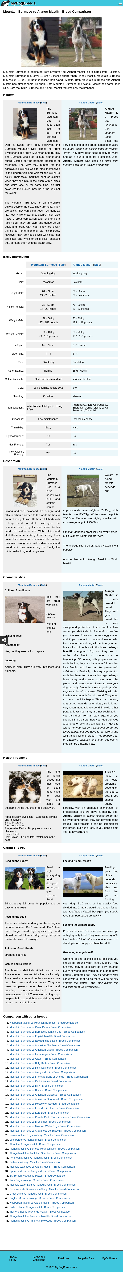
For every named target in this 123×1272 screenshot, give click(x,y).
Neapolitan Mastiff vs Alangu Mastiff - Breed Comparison (42, 1202)
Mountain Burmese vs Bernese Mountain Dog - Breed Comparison (47, 1031)
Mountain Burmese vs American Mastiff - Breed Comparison (44, 1049)
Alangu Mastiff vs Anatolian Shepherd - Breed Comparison (43, 1153)
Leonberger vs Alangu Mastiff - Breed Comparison (38, 1139)
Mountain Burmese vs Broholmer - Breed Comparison (40, 1121)
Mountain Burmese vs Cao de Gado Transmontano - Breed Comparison (50, 1117)
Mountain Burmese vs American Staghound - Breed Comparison (46, 1099)
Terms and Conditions (39, 1258)
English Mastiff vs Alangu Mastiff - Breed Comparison (40, 1198)
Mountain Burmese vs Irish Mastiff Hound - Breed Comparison (45, 1108)
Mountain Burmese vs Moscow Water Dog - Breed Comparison (45, 1126)
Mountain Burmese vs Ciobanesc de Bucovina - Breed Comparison (48, 1130)
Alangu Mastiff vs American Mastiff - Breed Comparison (41, 1216)
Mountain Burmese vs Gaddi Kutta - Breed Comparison (41, 1081)
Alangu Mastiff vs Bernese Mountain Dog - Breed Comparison (45, 1148)
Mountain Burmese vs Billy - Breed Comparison (36, 1085)
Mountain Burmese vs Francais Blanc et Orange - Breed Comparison (49, 1076)
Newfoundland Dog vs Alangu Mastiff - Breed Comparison (42, 1135)
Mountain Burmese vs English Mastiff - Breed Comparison (42, 1036)
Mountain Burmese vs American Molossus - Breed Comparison (45, 1094)
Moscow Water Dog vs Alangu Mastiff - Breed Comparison (43, 1184)
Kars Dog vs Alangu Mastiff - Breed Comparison (37, 1180)
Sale (43, 102)
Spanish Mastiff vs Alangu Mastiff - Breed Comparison (40, 1171)
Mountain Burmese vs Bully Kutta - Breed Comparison (40, 1063)
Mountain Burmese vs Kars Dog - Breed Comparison (40, 1112)
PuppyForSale (86, 1258)
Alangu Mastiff (87, 102)
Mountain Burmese (29, 102)
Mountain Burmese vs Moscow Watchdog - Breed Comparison (45, 1103)
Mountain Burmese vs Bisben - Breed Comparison (38, 1090)
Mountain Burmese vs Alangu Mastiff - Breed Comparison (42, 1072)
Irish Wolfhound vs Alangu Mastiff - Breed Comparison (40, 1211)
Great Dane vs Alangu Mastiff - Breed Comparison (38, 1193)
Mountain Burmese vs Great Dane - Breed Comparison (41, 1027)
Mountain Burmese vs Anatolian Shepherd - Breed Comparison (45, 1045)
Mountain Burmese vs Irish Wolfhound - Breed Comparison (43, 1067)
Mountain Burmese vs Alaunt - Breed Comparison (38, 1058)
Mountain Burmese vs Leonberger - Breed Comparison (41, 1054)
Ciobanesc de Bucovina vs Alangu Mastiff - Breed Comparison (45, 1189)
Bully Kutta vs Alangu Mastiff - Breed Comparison (38, 1207)
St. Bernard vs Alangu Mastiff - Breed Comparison (38, 1175)
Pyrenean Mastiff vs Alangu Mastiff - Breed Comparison (41, 1157)
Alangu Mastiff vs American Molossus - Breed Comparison (43, 1220)
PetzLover (64, 1258)
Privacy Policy (12, 1258)
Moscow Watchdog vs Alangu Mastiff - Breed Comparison (42, 1166)
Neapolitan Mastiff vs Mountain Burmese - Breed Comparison (44, 1022)
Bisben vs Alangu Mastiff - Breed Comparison (35, 1162)
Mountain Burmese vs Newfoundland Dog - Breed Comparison (45, 1040)
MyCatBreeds (109, 1258)
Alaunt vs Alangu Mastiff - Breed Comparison (35, 1144)
